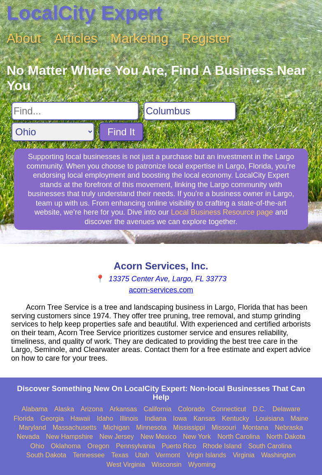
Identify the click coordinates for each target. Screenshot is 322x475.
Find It (121, 131)
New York (197, 436)
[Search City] (190, 111)
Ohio (37, 446)
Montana (255, 427)
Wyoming (202, 464)
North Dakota (285, 436)
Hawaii (80, 418)
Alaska (64, 408)
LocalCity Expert (85, 13)
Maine (299, 418)
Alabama (35, 408)
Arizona (92, 408)
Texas (119, 455)
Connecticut (228, 408)
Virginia (243, 455)
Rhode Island (222, 446)
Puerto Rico (179, 446)
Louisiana (270, 418)
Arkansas (123, 408)
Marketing (140, 38)
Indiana (155, 418)
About (24, 38)
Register (206, 38)
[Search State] (53, 132)
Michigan (116, 427)
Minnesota (151, 427)
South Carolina (270, 446)
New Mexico (158, 436)
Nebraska (289, 427)
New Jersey (117, 436)
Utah (142, 455)
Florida (24, 418)
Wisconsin (167, 464)
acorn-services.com (161, 290)
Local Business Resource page (222, 212)
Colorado (191, 408)
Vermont (168, 455)
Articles (76, 38)
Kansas (204, 418)
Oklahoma (66, 446)
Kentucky (235, 418)
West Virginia (125, 464)
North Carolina (238, 436)
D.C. (259, 408)
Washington (278, 455)
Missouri (224, 427)
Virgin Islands (206, 455)
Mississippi (189, 427)
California (158, 408)
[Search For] (75, 111)
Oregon (98, 446)
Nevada (28, 436)
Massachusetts (75, 427)
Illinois (129, 418)
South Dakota (46, 455)
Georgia (52, 418)
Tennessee (89, 455)
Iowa (180, 418)
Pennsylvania (135, 446)
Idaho (105, 418)
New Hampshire (69, 436)
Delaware (287, 408)
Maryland (32, 427)
